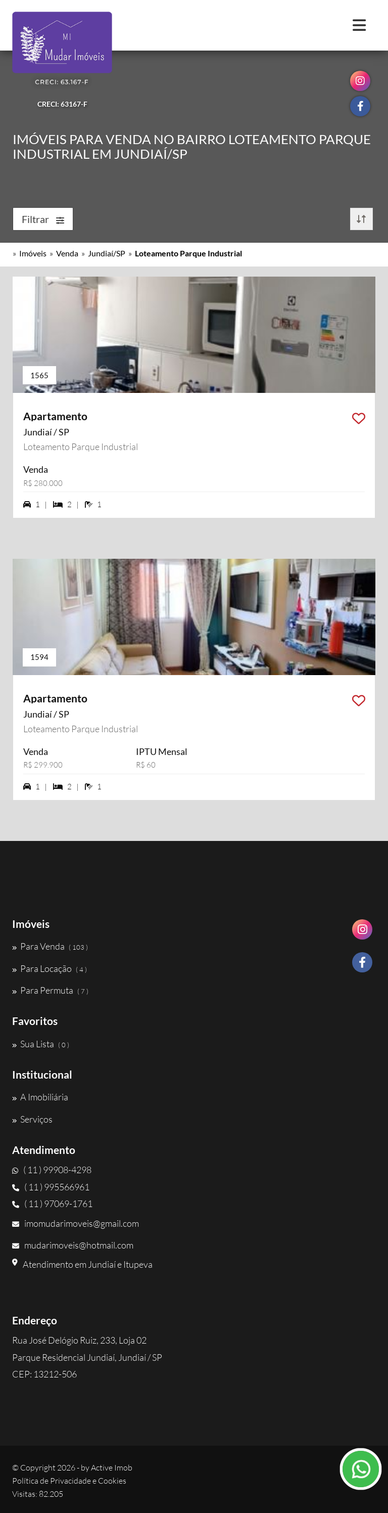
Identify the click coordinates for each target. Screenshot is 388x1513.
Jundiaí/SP (106, 253)
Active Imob (111, 1467)
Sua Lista (40, 1043)
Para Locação (49, 968)
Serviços (32, 1119)
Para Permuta (50, 990)
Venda (67, 253)
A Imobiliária (40, 1096)
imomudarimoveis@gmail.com (75, 1223)
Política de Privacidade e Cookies (69, 1481)
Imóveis (32, 253)
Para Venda (50, 946)
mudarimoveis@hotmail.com (72, 1245)
